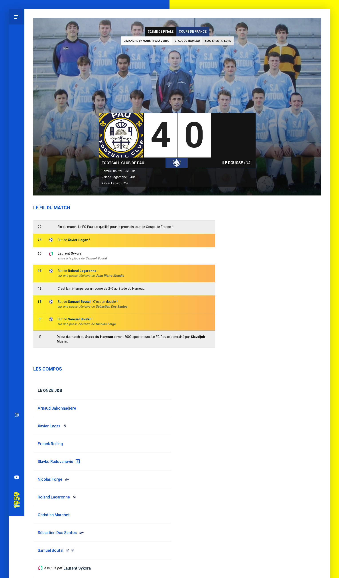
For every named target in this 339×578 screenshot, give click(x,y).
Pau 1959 (16, 319)
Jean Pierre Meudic (110, 276)
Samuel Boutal (79, 319)
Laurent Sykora (69, 253)
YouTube (16, 302)
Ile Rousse (237, 163)
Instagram (16, 240)
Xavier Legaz (78, 240)
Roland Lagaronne (82, 271)
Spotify (16, 287)
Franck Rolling (50, 443)
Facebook (16, 271)
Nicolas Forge (106, 324)
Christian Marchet (54, 514)
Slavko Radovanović (55, 461)
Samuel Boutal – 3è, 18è (119, 171)
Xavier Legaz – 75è (115, 183)
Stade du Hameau (187, 40)
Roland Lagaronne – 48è (119, 177)
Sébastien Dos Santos (111, 307)
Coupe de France (193, 31)
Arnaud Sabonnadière (57, 408)
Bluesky (16, 255)
